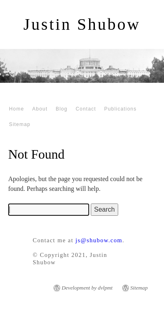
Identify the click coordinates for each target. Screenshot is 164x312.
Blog (61, 109)
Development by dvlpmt (87, 288)
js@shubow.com (99, 240)
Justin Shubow (82, 24)
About (39, 109)
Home (16, 109)
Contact (86, 109)
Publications (120, 109)
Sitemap (19, 124)
